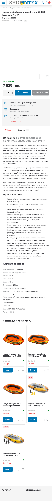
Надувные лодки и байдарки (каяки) (21, 8)
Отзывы (23, 130)
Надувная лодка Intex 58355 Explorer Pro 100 (12, 355)
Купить (23, 92)
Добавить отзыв (16, 21)
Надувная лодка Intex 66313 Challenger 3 (12, 454)
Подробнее (15, 122)
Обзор (8, 130)
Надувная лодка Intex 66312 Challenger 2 (36, 405)
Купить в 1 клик (40, 92)
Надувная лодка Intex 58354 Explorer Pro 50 (12, 405)
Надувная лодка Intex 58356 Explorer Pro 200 (37, 355)
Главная (4, 8)
